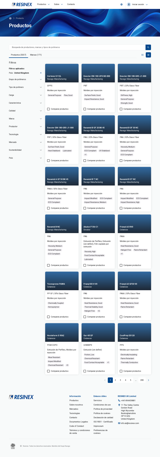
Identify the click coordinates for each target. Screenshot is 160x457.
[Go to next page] (148, 380)
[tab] (18, 55)
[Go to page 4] (125, 380)
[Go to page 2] (115, 380)
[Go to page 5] (130, 380)
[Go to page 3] (120, 380)
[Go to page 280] (142, 380)
